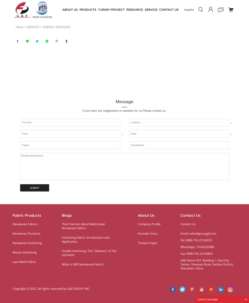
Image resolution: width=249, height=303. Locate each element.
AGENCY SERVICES (56, 27)
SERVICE (151, 9)
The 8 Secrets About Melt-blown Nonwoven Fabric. (83, 226)
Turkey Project (111, 9)
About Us (70, 9)
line (28, 42)
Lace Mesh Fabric (24, 262)
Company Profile (149, 224)
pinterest (57, 42)
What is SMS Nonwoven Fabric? (83, 264)
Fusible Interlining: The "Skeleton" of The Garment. (89, 253)
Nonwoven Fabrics (25, 224)
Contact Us (169, 9)
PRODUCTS (87, 9)
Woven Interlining (25, 252)
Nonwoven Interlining (27, 243)
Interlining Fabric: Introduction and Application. (86, 240)
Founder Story (147, 234)
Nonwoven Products (26, 234)
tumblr (67, 42)
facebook (18, 42)
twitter (38, 42)
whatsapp (48, 42)
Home (20, 27)
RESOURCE (134, 9)
